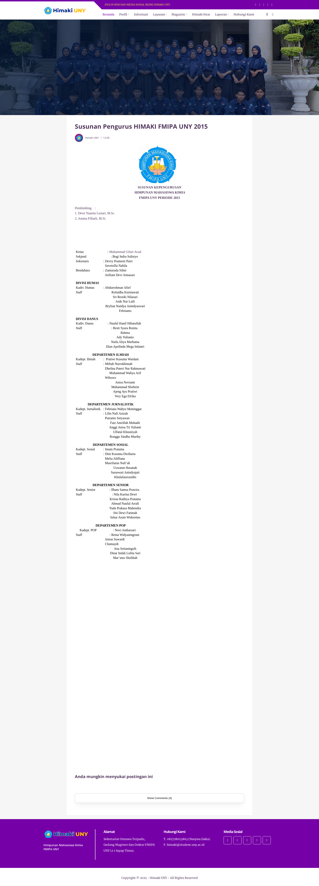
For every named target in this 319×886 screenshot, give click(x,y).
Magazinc (178, 14)
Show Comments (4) (159, 798)
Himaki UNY (158, 878)
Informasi (141, 14)
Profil (123, 14)
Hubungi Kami (244, 14)
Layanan (159, 14)
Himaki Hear (201, 14)
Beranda (108, 14)
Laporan (221, 14)
